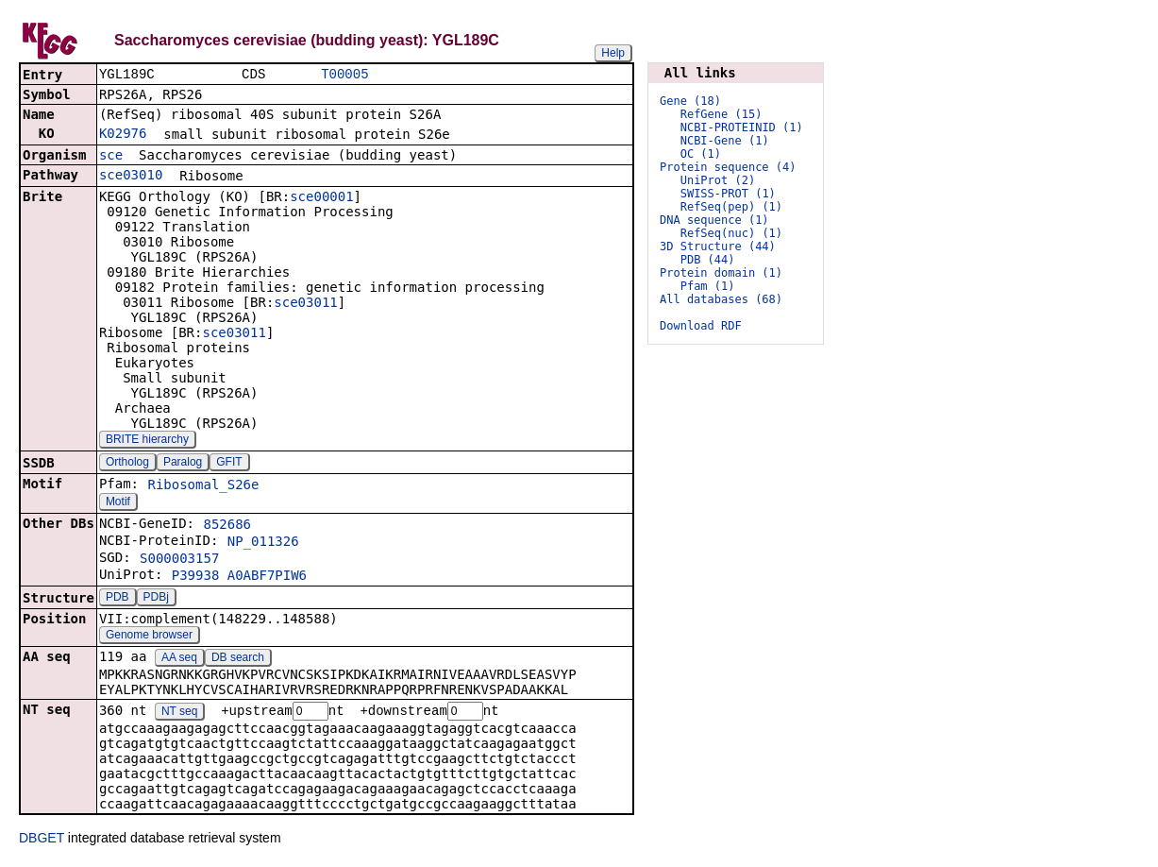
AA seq (179, 659)
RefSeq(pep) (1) (731, 206)
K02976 (123, 135)
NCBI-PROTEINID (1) (741, 127)
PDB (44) (707, 259)
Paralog (182, 463)
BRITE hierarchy (147, 441)
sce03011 (305, 304)
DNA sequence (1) (714, 220)
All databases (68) (721, 299)
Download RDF (701, 325)
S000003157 (179, 560)
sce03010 (130, 176)
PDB (117, 598)
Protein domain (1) (721, 273)
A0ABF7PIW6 (267, 577)
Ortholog (127, 463)
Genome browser (149, 636)
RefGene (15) (721, 114)
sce (111, 156)
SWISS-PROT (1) (728, 193)
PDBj (156, 598)
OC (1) (700, 154)
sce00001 (321, 198)
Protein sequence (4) (728, 167)
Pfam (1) (707, 286)
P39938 (196, 577)
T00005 (344, 75)
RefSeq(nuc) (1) (731, 233)
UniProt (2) (717, 180)
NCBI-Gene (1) (724, 140)
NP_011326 (263, 543)
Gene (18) (690, 101)
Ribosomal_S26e (203, 486)
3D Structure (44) (718, 246)
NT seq (179, 714)
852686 (227, 526)
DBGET (41, 840)
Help (613, 53)
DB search (237, 659)
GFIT (229, 463)
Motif (118, 503)
